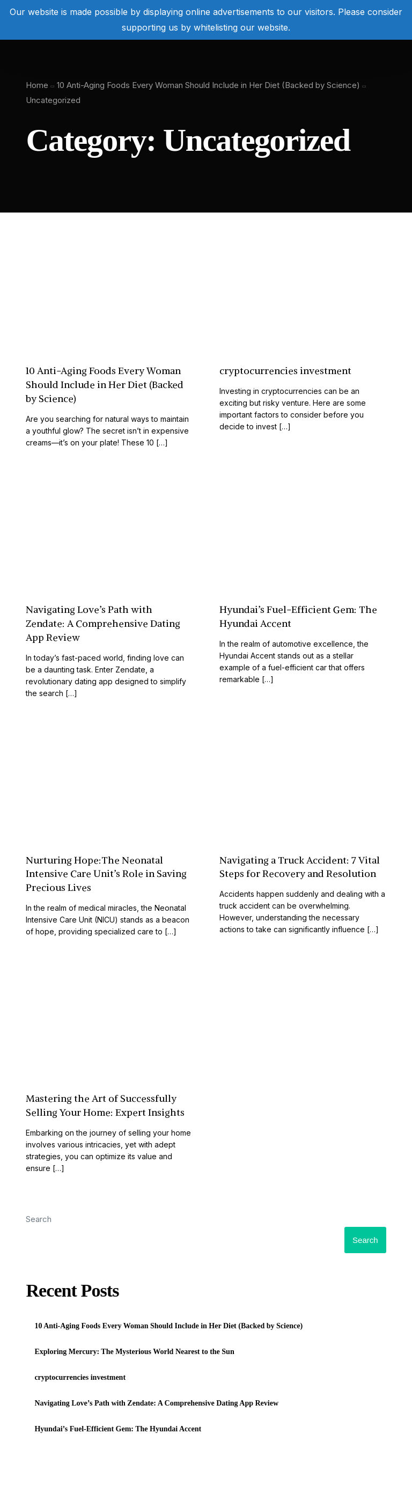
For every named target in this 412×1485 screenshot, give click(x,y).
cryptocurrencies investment (80, 1377)
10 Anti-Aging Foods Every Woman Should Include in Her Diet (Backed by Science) (168, 1326)
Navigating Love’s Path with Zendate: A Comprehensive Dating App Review (156, 1403)
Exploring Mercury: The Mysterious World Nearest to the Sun (134, 1352)
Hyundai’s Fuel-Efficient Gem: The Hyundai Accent (117, 1429)
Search (39, 1219)
